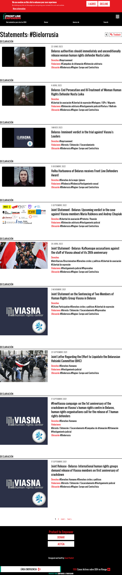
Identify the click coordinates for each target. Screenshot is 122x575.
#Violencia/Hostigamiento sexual (84, 183)
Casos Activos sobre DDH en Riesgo (90, 569)
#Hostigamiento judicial (90, 106)
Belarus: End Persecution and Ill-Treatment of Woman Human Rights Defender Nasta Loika (86, 92)
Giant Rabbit (69, 558)
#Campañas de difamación (72, 63)
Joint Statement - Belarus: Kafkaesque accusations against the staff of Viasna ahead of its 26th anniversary (85, 250)
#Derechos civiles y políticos (89, 261)
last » (69, 519)
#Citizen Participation (60, 306)
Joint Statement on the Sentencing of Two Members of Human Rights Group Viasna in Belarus (82, 296)
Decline (104, 4)
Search (106, 22)
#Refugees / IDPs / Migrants (103, 102)
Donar (46, 22)
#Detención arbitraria (93, 63)
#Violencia (65, 183)
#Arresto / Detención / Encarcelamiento (77, 144)
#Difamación (113, 428)
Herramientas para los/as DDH (16, 22)
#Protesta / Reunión (88, 218)
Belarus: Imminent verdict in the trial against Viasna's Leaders (82, 134)
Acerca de (76, 22)
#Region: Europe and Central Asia (85, 67)
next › (63, 519)
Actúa (61, 544)
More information (19, 8)
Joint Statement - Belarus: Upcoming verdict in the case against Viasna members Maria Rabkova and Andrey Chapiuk (86, 211)
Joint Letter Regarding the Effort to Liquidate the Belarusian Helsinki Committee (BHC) (85, 358)
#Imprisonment (65, 60)
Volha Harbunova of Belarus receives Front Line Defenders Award (84, 173)
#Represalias (87, 268)
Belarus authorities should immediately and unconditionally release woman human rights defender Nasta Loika (86, 53)
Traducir (117, 34)
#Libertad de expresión (81, 102)
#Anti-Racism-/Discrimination (63, 261)
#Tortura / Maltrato (108, 106)
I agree (92, 4)
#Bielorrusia (65, 67)
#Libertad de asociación (61, 102)
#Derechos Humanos (68, 365)
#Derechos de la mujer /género (72, 180)
